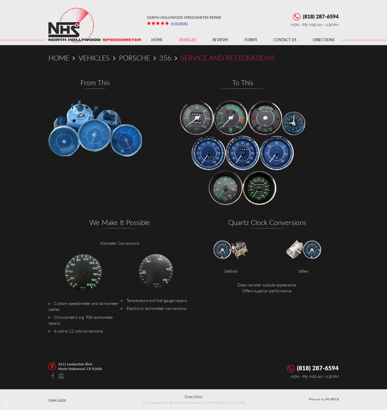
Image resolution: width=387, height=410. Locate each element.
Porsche (134, 57)
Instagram (61, 376)
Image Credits (57, 400)
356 (165, 57)
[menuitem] (157, 39)
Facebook (52, 376)
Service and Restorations (228, 57)
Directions (323, 39)
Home (157, 39)
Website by (324, 399)
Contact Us (284, 39)
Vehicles (187, 39)
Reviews (220, 39)
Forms (251, 39)
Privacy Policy (194, 396)
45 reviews (179, 23)
